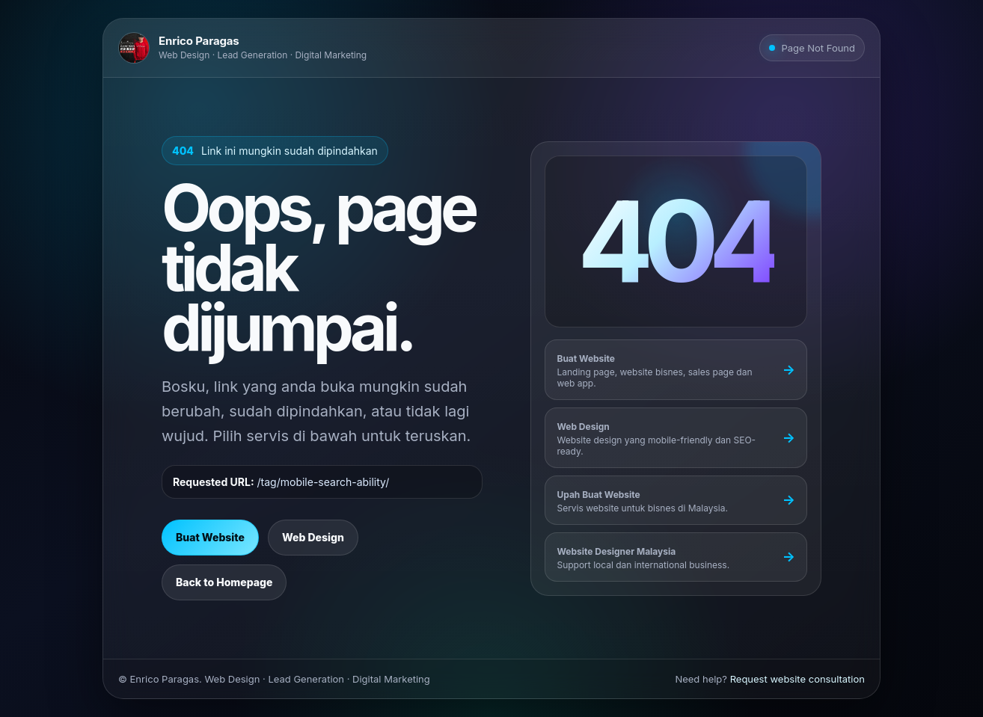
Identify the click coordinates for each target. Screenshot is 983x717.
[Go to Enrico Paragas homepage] (242, 48)
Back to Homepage (224, 582)
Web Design (313, 537)
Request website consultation (797, 679)
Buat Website (210, 537)
